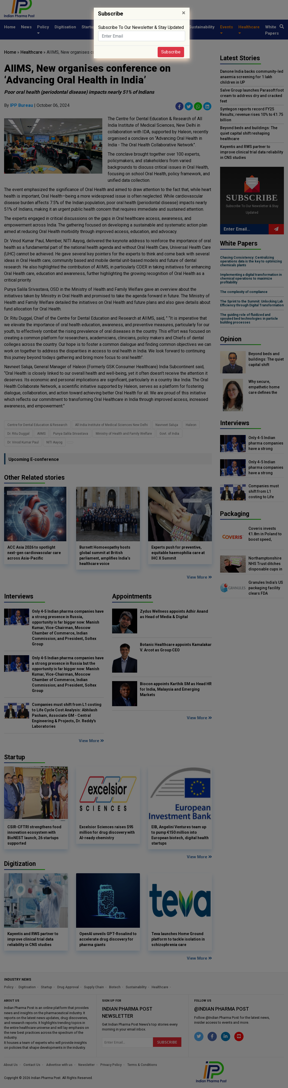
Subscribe (171, 52)
